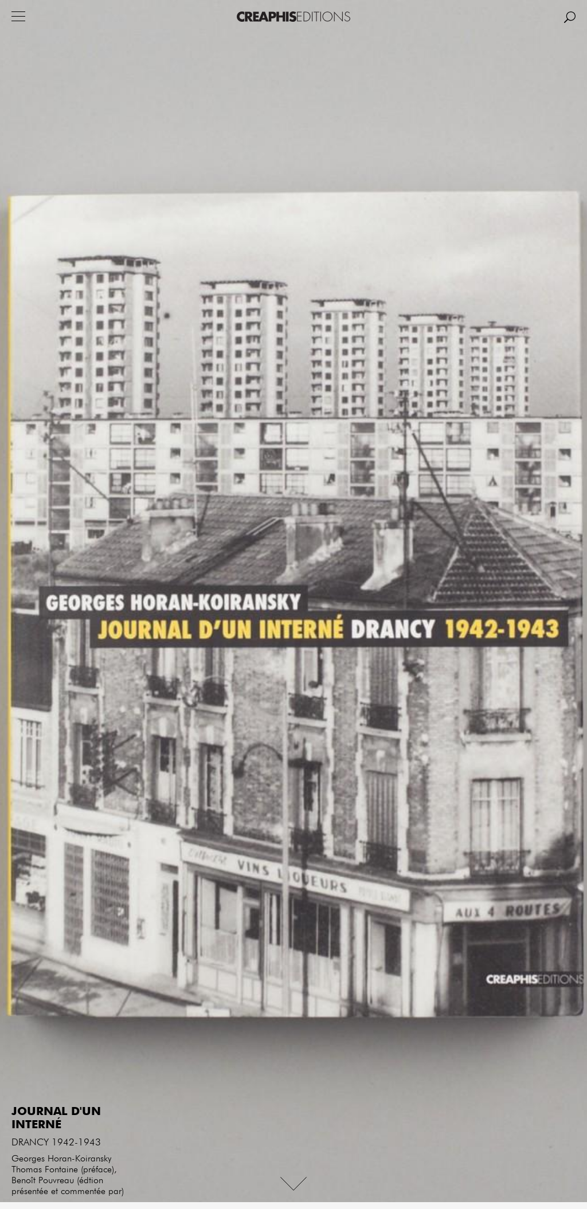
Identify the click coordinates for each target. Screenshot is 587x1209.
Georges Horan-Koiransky (61, 1159)
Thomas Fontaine (44, 1170)
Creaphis (293, 16)
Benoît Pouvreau (42, 1181)
